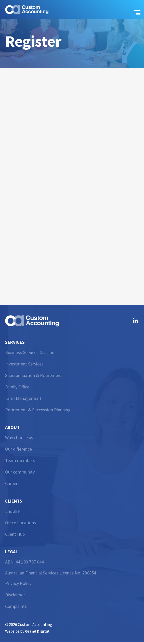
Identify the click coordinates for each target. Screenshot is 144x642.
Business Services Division (29, 352)
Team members (20, 460)
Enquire (12, 511)
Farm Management (23, 398)
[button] (136, 9)
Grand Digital (37, 631)
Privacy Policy (18, 583)
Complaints (16, 606)
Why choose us (19, 437)
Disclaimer (15, 595)
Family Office (17, 387)
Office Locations (20, 523)
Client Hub (15, 534)
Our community (20, 472)
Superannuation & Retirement (33, 375)
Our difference (18, 449)
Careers (12, 483)
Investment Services (24, 364)
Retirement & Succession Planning (38, 410)
